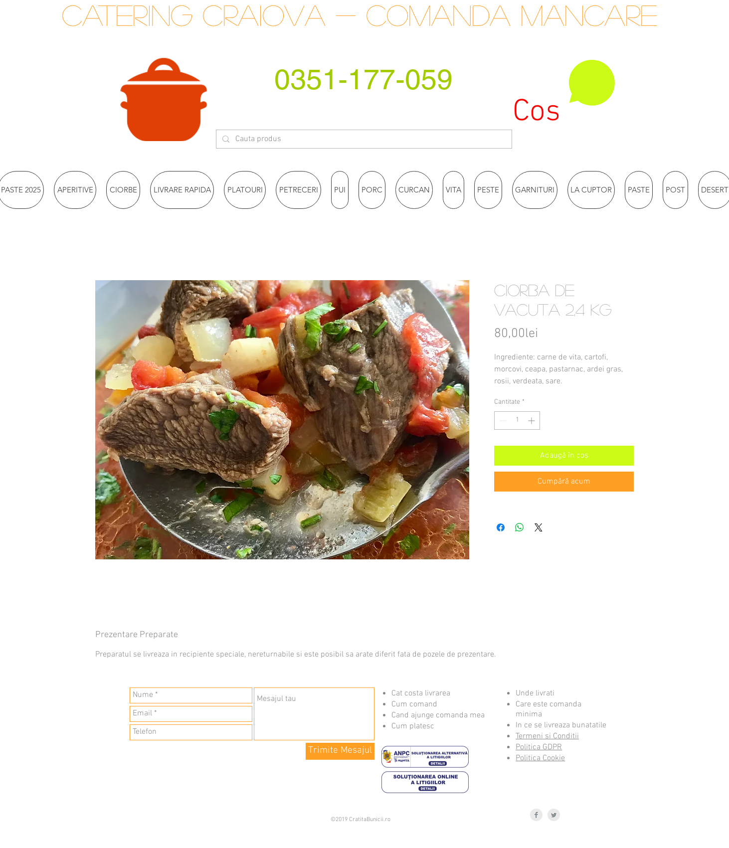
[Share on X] (539, 527)
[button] (564, 93)
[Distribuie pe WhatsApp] (520, 527)
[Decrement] (502, 420)
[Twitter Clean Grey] (553, 815)
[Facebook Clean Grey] (536, 815)
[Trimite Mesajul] (340, 751)
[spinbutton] (517, 420)
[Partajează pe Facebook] (501, 527)
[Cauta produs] (363, 139)
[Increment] (532, 420)
